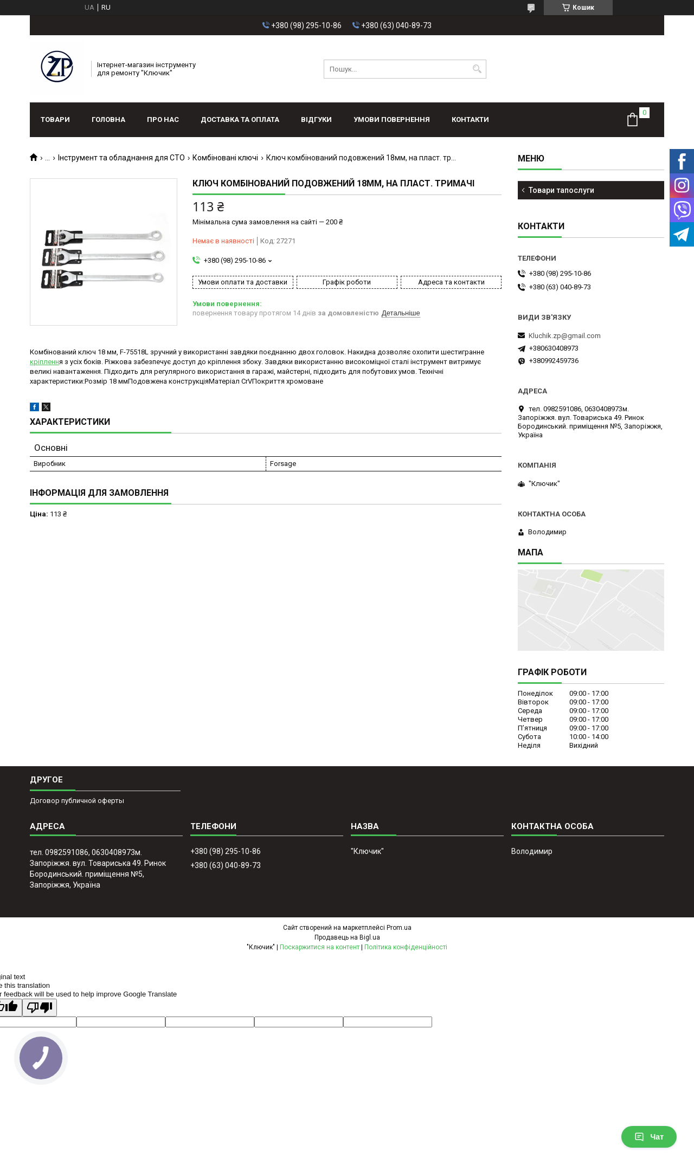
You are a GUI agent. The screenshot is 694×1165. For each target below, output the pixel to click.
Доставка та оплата (240, 119)
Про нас (163, 119)
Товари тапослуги (561, 190)
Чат (649, 1137)
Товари (55, 119)
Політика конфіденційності (405, 947)
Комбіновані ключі (225, 157)
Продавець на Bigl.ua (347, 937)
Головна (108, 119)
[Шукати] (476, 69)
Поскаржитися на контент (319, 947)
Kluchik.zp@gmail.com (565, 336)
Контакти (470, 119)
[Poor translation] (39, 1008)
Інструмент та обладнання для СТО (121, 157)
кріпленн (44, 362)
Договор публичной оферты (77, 801)
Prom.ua (399, 927)
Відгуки (316, 119)
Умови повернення (392, 119)
